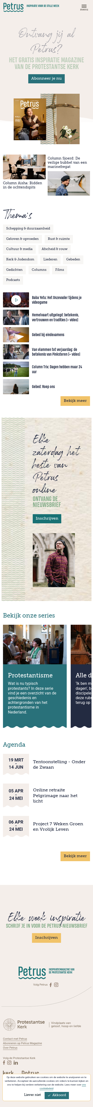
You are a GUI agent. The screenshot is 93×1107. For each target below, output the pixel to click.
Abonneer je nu (46, 79)
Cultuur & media (19, 249)
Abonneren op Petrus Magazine (22, 1043)
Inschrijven (47, 519)
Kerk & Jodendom (20, 259)
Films (59, 270)
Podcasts (13, 280)
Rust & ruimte (59, 239)
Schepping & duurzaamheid (28, 228)
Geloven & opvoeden (22, 239)
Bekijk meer (75, 401)
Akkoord (57, 1095)
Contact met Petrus (15, 1038)
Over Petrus (10, 1047)
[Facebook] (51, 985)
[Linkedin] (16, 1061)
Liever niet (32, 1095)
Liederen (50, 259)
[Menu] (83, 8)
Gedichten (14, 270)
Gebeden (73, 259)
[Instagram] (56, 985)
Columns (39, 270)
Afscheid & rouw (54, 249)
